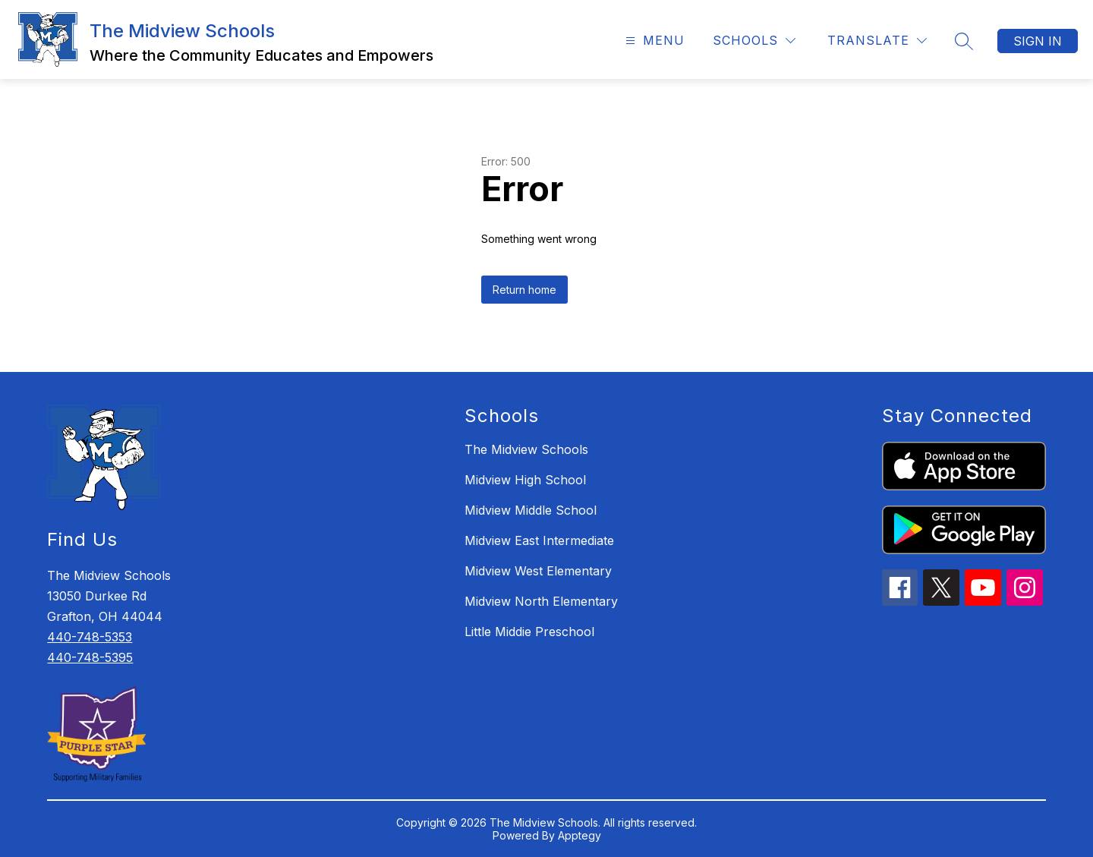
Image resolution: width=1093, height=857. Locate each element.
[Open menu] (653, 40)
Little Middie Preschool (529, 631)
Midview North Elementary (541, 601)
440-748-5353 (89, 636)
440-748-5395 (90, 657)
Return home (524, 289)
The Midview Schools (526, 449)
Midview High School (525, 479)
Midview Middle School (531, 510)
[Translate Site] (877, 40)
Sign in (1037, 41)
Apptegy (579, 835)
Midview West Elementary (538, 570)
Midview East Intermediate (539, 540)
